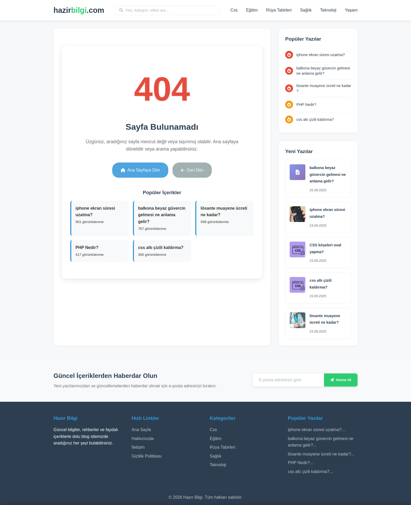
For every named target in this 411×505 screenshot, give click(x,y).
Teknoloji (328, 10)
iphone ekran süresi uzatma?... (316, 429)
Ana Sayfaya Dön (140, 168)
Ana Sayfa (141, 429)
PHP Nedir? (306, 104)
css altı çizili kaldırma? (315, 119)
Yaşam (351, 10)
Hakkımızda (143, 438)
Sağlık (306, 10)
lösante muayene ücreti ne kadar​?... (321, 454)
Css (234, 10)
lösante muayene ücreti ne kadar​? (323, 88)
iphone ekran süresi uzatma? (320, 55)
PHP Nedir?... (300, 462)
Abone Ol (340, 380)
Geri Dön (192, 168)
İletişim (138, 447)
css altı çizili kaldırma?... (310, 471)
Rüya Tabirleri (279, 10)
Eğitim (252, 10)
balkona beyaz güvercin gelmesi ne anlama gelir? (323, 70)
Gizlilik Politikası (147, 456)
